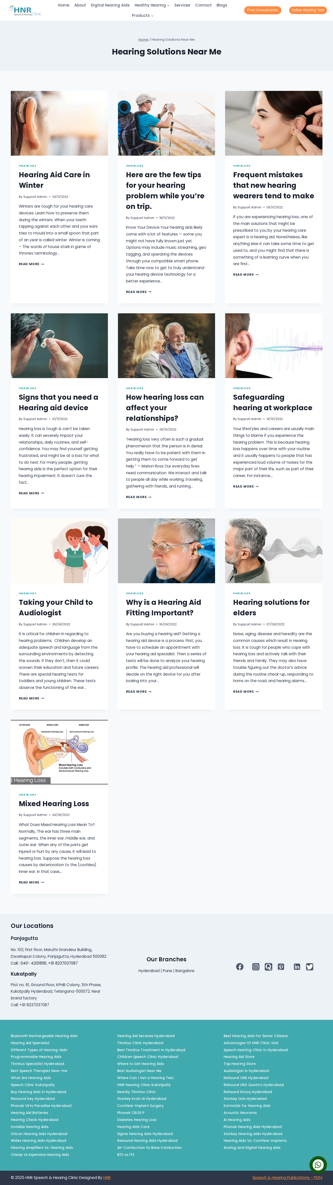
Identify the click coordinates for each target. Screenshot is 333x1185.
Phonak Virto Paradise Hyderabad (41, 1105)
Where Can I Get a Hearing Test (145, 1078)
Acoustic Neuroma (240, 1112)
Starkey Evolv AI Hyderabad (141, 1098)
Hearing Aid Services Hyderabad (146, 1036)
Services (182, 5)
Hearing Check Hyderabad (34, 1119)
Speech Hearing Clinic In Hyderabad (256, 1050)
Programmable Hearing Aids (36, 1056)
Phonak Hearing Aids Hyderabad (253, 1126)
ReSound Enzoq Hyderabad (248, 1092)
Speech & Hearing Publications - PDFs (287, 1177)
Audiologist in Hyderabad (246, 1071)
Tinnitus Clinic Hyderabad (140, 1043)
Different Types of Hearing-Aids (39, 1050)
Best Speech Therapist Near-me (39, 1071)
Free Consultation (262, 10)
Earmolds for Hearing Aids (247, 1105)
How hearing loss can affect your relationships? (165, 407)
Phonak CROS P (130, 1112)
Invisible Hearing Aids (29, 1126)
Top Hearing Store (240, 1063)
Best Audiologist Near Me (139, 1071)
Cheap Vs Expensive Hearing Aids (40, 1154)
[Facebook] (239, 967)
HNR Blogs (27, 166)
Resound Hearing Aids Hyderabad (147, 1140)
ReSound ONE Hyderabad (246, 1078)
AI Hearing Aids (237, 1119)
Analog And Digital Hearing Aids (252, 1147)
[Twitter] (309, 967)
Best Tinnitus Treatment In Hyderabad (151, 1050)
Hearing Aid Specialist (30, 1043)
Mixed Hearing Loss (54, 804)
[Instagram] (255, 967)
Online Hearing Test (307, 10)
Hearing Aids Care (133, 1126)
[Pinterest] (281, 967)
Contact (203, 5)
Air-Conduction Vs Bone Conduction (149, 1147)
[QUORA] (268, 967)
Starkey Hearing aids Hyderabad (253, 1134)
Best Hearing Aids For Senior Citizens (256, 1036)
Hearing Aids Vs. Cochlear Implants (255, 1140)
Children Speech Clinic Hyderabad (147, 1056)
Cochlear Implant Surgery (140, 1105)
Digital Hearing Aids (110, 5)
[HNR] (25, 10)
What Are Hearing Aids (31, 1078)
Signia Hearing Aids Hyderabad (145, 1134)
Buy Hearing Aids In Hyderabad (38, 1092)
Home (63, 5)
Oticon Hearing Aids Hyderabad (39, 1134)
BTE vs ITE (125, 1154)
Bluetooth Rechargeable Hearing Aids (44, 1036)
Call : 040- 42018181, (29, 963)
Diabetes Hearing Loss (137, 1119)
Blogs (222, 5)
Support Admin (35, 197)
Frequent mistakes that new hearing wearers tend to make (273, 185)
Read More (31, 264)
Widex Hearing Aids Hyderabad (38, 1140)
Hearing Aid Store (239, 1056)
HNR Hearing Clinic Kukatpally (144, 1085)
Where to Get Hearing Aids (140, 1063)
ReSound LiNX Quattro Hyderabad (254, 1085)
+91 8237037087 (63, 963)
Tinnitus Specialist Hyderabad (37, 1063)
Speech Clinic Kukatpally (33, 1085)
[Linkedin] (297, 967)
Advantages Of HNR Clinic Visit (251, 1043)
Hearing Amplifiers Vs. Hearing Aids (42, 1147)
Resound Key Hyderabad (33, 1098)
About (80, 5)
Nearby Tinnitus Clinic (136, 1092)
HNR (107, 1177)
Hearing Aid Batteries (29, 1112)
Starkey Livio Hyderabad (245, 1098)
